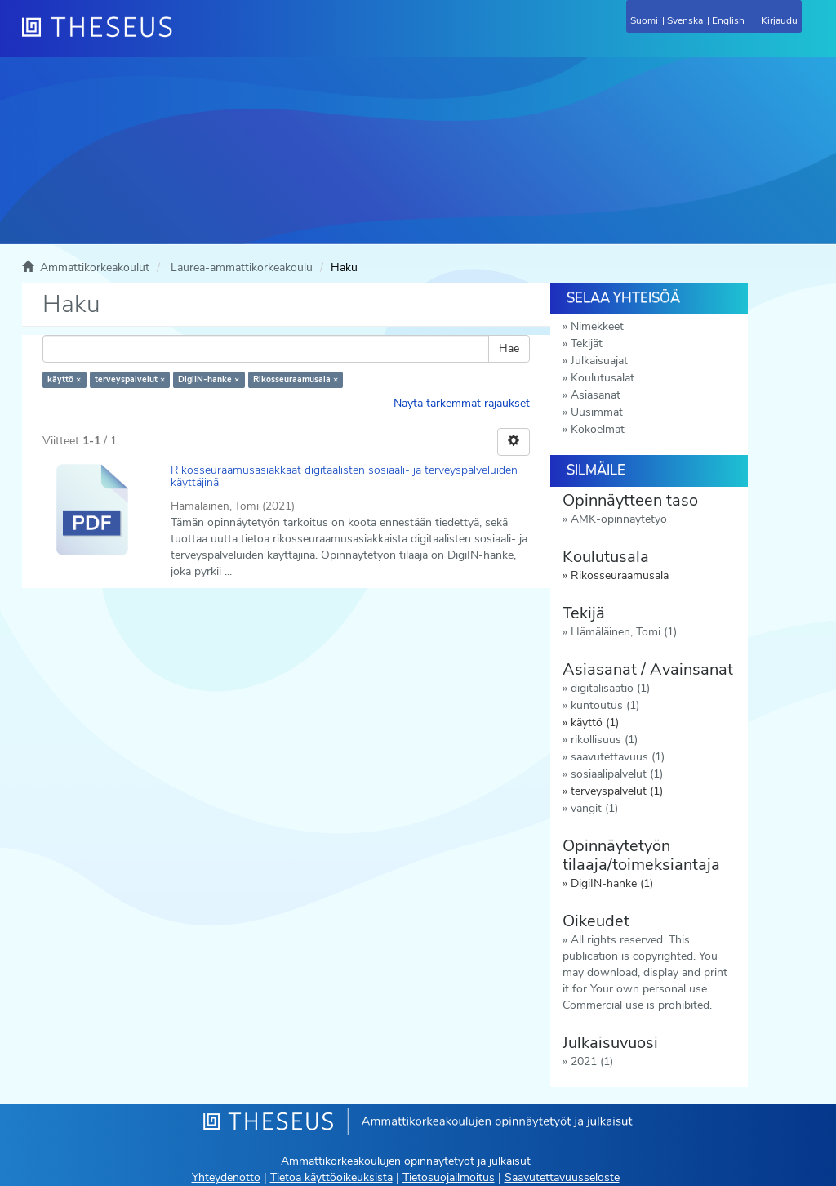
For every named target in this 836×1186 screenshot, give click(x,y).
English (728, 20)
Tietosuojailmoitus (448, 1177)
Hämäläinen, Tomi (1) (624, 632)
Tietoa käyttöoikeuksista (331, 1177)
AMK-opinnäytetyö (619, 519)
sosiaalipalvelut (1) (617, 774)
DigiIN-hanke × (208, 379)
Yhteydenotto (226, 1177)
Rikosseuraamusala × (295, 379)
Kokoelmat (598, 429)
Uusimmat (597, 412)
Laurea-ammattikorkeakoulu (242, 267)
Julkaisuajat (599, 360)
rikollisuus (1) (604, 739)
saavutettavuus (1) (618, 757)
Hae (509, 348)
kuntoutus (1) (605, 705)
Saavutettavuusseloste (562, 1177)
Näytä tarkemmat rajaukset (462, 403)
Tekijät (587, 343)
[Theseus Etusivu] (185, 36)
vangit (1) (594, 808)
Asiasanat (595, 395)
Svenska (685, 20)
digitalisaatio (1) (610, 688)
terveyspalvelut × (130, 379)
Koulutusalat (602, 378)
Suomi (644, 20)
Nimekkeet (597, 326)
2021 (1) (592, 1061)
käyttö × (64, 379)
